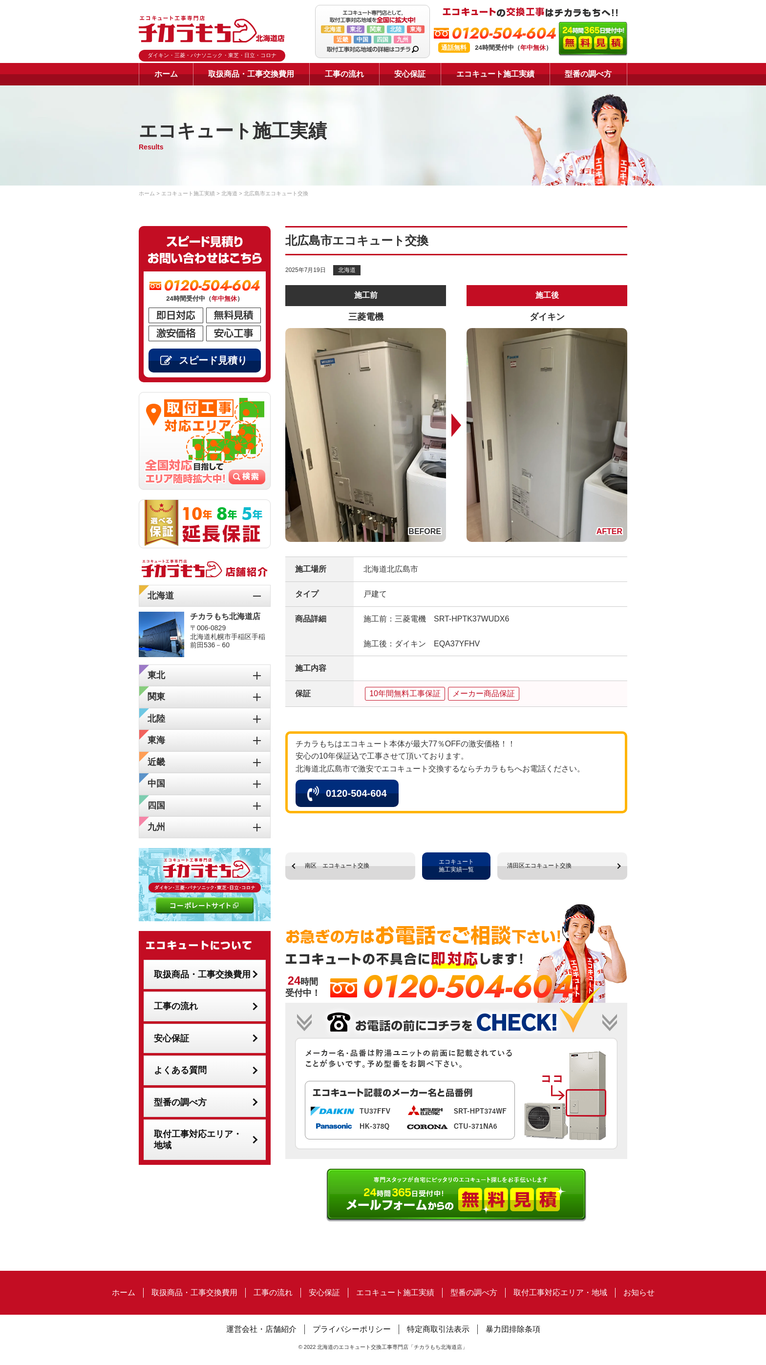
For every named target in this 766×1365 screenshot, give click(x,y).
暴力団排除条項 (513, 1329)
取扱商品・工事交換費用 (251, 74)
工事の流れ (344, 74)
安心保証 (410, 74)
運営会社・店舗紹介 (261, 1329)
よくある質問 (180, 1070)
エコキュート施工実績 (495, 74)
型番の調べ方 (588, 74)
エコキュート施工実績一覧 (456, 865)
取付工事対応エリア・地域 (198, 1139)
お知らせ (639, 1292)
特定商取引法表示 (438, 1329)
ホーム (166, 74)
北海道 (347, 270)
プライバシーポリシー (352, 1329)
